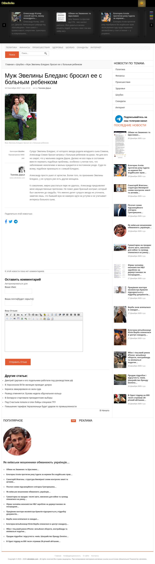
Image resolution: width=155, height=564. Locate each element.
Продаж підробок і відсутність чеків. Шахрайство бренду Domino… (138, 379)
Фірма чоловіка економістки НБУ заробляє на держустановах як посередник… (137, 270)
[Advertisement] (83, 115)
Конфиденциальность (72, 556)
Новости (8, 3)
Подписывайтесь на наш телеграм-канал (131, 119)
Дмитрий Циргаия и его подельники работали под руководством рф (39, 380)
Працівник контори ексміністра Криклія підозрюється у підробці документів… (139, 291)
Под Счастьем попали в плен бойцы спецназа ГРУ (30, 402)
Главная (9, 64)
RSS (142, 3)
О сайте (86, 556)
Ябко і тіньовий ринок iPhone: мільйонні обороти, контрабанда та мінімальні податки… (139, 357)
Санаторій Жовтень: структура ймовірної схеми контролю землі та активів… (139, 189)
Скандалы (82, 47)
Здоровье (57, 47)
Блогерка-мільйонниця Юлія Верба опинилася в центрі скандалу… (139, 332)
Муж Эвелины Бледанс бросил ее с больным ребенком (54, 64)
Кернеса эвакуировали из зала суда (23, 389)
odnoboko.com (32, 559)
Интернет (96, 47)
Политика (11, 47)
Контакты (95, 556)
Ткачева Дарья (44, 88)
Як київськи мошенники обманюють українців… (140, 226)
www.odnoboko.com (17, 178)
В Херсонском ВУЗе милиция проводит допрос (28, 385)
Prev (4, 25)
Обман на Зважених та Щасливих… (139, 133)
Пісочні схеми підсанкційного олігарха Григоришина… (135, 209)
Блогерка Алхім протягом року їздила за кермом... (124, 15)
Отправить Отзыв (18, 362)
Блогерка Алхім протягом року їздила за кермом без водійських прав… (138, 169)
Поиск (12, 54)
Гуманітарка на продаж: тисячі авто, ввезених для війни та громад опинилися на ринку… (139, 249)
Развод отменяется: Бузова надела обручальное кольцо (33, 393)
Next (151, 25)
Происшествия (41, 47)
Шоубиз (70, 47)
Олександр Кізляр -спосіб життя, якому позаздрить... (33, 15)
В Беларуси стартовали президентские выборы (28, 398)
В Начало (104, 410)
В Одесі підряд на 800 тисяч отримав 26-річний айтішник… (139, 397)
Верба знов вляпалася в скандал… (139, 308)
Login (134, 3)
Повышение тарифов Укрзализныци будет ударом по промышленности (41, 406)
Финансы (25, 47)
